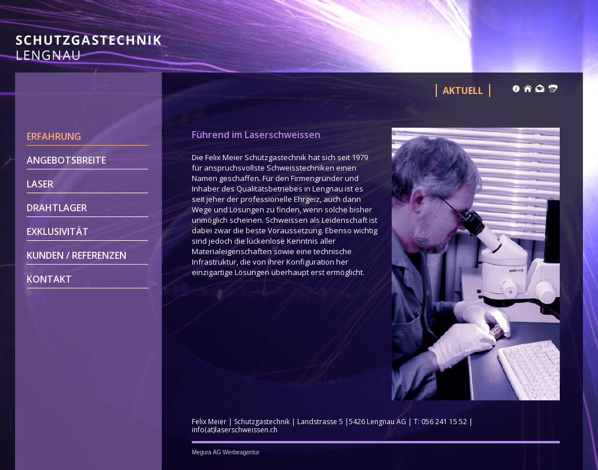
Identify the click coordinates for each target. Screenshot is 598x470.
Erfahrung (54, 136)
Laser (40, 184)
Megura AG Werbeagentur (226, 452)
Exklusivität (58, 231)
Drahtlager (57, 207)
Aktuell (463, 90)
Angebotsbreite (66, 160)
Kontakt (49, 279)
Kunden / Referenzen (76, 255)
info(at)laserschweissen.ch (235, 430)
